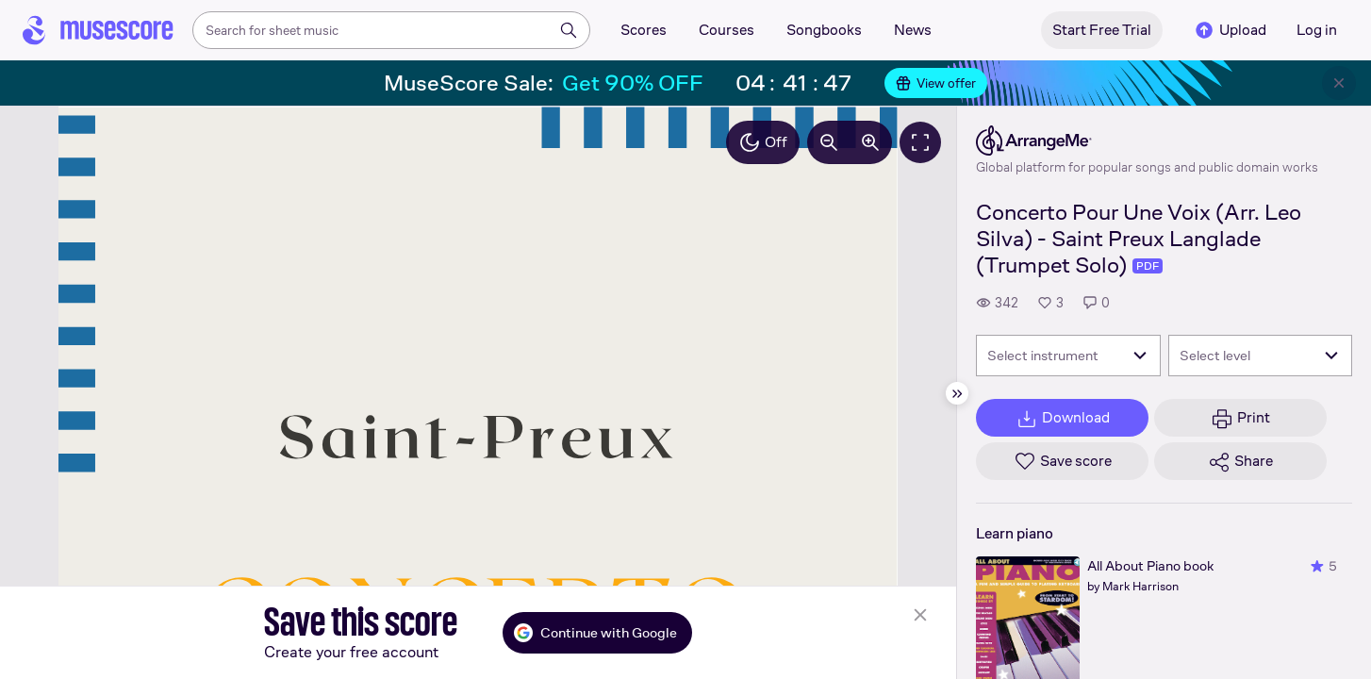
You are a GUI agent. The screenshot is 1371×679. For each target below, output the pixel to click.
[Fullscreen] (920, 142)
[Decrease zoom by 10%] (829, 142)
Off (762, 142)
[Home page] (98, 30)
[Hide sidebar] (957, 393)
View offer (936, 83)
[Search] (568, 30)
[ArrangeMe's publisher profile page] (1147, 140)
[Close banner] (1339, 83)
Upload (1229, 30)
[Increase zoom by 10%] (870, 142)
